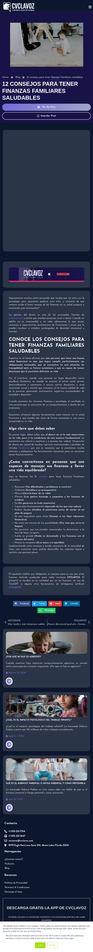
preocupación (16, 318)
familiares (24, 448)
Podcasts (9, 864)
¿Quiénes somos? (14, 859)
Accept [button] (40, 945)
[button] (21, 603)
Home (5, 77)
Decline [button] (53, 945)
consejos (43, 476)
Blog (17, 77)
